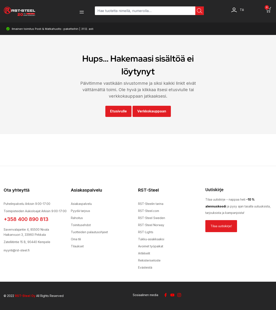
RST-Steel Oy (25, 296)
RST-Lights (145, 232)
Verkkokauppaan (151, 111)
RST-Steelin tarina (150, 204)
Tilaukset (77, 246)
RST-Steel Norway (151, 225)
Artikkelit (144, 253)
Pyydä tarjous (80, 211)
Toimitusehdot (81, 225)
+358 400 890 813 (26, 219)
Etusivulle (118, 111)
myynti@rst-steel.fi (17, 250)
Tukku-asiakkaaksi (151, 239)
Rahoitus (77, 218)
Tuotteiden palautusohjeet (89, 232)
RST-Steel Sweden (151, 218)
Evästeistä (145, 267)
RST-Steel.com (148, 211)
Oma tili (76, 239)
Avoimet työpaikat (150, 246)
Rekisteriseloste (149, 260)
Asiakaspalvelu (81, 204)
